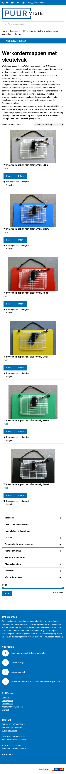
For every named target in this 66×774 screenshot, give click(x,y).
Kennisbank (15, 31)
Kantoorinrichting (33, 551)
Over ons (6, 697)
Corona (33, 537)
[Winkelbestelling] (49, 124)
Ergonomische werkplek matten (33, 544)
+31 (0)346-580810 (17, 724)
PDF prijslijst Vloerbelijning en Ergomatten (40, 31)
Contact (18, 34)
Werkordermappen (33, 577)
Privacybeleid (7, 701)
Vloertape (33, 518)
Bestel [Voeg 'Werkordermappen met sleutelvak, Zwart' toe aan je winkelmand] (9, 495)
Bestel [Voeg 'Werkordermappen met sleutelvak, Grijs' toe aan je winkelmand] (9, 176)
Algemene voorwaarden (12, 707)
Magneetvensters (33, 564)
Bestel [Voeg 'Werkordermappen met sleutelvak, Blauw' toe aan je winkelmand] (9, 240)
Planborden (33, 570)
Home (4, 31)
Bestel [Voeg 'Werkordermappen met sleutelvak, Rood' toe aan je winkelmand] (9, 304)
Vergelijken (6, 34)
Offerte (21, 176)
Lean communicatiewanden (17, 524)
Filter (7, 593)
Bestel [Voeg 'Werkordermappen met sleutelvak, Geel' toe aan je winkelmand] (9, 368)
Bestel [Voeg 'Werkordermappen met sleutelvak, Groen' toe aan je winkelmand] (9, 432)
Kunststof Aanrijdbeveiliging (18, 531)
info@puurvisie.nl (9, 730)
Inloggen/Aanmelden (37, 2)
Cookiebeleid (7, 704)
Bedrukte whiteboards (15, 557)
